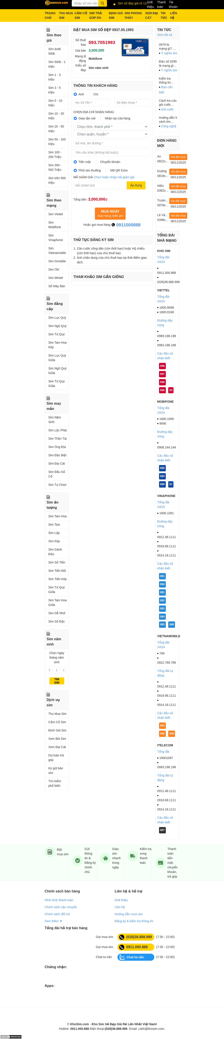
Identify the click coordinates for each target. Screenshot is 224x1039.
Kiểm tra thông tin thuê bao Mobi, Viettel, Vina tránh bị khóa (168, 80)
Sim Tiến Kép (57, 579)
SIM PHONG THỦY (133, 15)
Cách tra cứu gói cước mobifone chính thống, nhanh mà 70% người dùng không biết (168, 103)
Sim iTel (53, 269)
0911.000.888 (133, 947)
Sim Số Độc (56, 621)
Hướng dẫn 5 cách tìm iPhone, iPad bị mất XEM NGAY (168, 120)
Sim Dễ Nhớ (56, 613)
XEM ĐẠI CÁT (151, 15)
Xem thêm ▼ (54, 921)
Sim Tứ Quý (56, 334)
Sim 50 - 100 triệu (57, 142)
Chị (95, 94)
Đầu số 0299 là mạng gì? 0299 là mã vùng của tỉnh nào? (168, 63)
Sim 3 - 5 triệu (54, 90)
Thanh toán (161, 4)
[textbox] (108, 126)
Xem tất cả (164, 35)
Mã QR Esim (119, 170)
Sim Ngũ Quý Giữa (57, 371)
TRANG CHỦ (50, 15)
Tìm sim (56, 681)
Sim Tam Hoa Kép (57, 345)
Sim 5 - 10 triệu (55, 103)
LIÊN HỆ (173, 15)
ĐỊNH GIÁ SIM (116, 15)
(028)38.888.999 (135, 937)
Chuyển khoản (110, 162)
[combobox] (111, 126)
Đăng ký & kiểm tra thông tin (134, 921)
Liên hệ (120, 907)
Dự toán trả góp (56, 758)
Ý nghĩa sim (169, 53)
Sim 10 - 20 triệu (56, 116)
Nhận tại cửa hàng (117, 118)
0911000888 (126, 224)
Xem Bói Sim (57, 738)
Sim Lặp (54, 533)
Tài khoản (173, 4)
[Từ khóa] (89, 3)
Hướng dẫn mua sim (129, 914)
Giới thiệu (150, 4)
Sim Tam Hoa (57, 516)
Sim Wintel (55, 278)
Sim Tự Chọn (57, 484)
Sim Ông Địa (57, 447)
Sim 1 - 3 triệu (54, 77)
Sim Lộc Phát (57, 430)
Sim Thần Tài (57, 438)
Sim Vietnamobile (57, 251)
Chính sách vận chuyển (61, 907)
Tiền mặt (85, 162)
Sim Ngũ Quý (57, 326)
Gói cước (167, 109)
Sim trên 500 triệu (57, 180)
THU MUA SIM (66, 15)
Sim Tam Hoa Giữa (57, 602)
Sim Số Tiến (56, 562)
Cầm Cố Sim (57, 722)
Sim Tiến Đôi (57, 570)
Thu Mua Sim (57, 713)
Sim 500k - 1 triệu (57, 64)
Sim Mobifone (54, 225)
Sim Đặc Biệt (57, 455)
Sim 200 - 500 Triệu (54, 167)
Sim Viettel (55, 214)
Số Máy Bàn (56, 286)
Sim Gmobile (57, 261)
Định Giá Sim (57, 730)
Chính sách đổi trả (57, 914)
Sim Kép (54, 541)
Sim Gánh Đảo (55, 552)
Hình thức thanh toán (59, 900)
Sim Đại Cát (56, 463)
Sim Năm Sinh (54, 420)
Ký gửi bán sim (55, 770)
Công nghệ (168, 126)
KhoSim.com (79, 1024)
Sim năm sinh (98, 68)
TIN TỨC (164, 15)
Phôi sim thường (90, 170)
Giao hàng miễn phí (110, 213)
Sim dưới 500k (54, 51)
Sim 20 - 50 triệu (56, 129)
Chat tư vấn (132, 957)
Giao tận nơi (87, 118)
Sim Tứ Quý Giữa (56, 384)
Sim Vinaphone (55, 238)
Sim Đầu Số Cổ (56, 474)
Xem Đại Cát (57, 747)
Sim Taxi (54, 524)
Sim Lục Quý (57, 317)
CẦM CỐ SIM (81, 15)
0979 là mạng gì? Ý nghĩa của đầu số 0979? (167, 47)
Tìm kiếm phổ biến (54, 783)
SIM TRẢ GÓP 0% (95, 15)
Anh (81, 94)
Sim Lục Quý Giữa (57, 358)
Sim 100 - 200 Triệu (54, 154)
